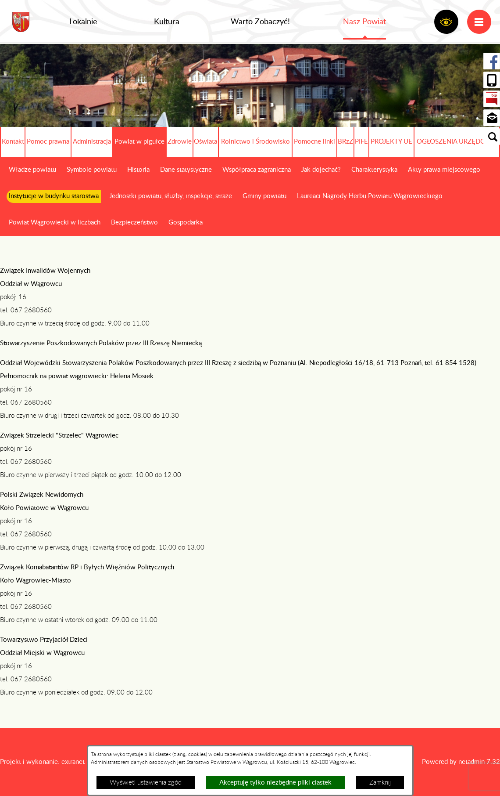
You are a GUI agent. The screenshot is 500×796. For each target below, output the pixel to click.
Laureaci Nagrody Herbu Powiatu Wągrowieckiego (370, 196)
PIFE (361, 141)
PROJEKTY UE (391, 141)
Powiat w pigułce (139, 141)
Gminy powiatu (264, 196)
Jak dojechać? (321, 169)
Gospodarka (185, 222)
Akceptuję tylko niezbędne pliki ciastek (275, 782)
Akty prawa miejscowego (444, 169)
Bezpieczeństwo (134, 222)
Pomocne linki (314, 141)
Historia (138, 169)
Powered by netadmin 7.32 (461, 762)
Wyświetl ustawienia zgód (146, 782)
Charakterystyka (374, 169)
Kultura (166, 22)
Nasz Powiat (364, 22)
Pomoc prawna (48, 141)
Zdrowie (180, 141)
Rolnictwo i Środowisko (255, 141)
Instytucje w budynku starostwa (54, 196)
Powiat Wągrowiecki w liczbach (54, 222)
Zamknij (380, 782)
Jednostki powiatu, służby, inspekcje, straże (170, 196)
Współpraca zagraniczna (256, 169)
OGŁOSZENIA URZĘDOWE (456, 141)
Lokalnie (83, 22)
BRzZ (345, 141)
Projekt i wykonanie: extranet (42, 762)
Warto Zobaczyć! (260, 22)
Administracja (92, 141)
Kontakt (13, 141)
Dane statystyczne (186, 169)
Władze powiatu (32, 169)
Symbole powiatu (92, 169)
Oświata (205, 141)
